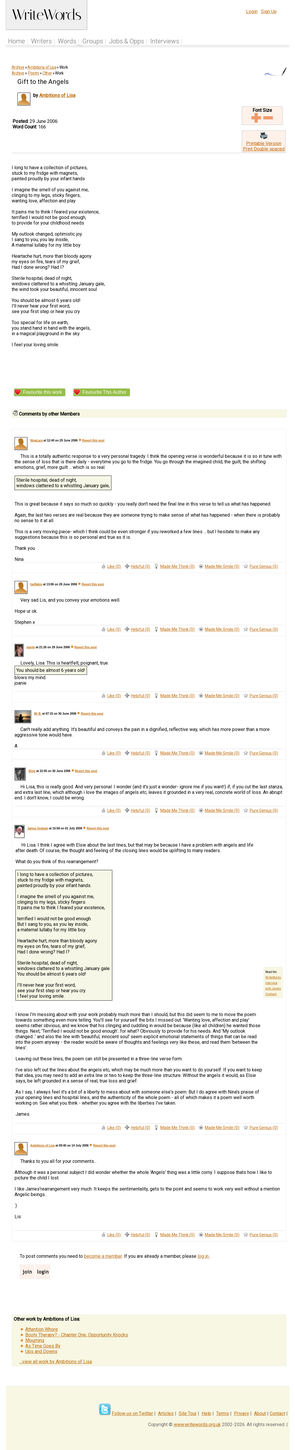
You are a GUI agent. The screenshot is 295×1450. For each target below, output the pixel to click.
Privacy (241, 1413)
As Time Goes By (43, 1346)
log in (204, 1256)
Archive (18, 67)
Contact (277, 1413)
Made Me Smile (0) (222, 566)
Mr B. (37, 713)
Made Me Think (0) (177, 566)
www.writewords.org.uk (197, 1424)
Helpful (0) (140, 566)
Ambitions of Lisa (41, 67)
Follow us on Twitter (132, 1413)
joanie (30, 647)
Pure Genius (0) (264, 566)
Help (206, 1413)
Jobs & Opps (126, 41)
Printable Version (263, 143)
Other (47, 73)
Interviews (164, 41)
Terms (222, 1413)
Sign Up (269, 11)
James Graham (37, 828)
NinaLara (36, 440)
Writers (41, 41)
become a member (103, 1256)
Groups (92, 41)
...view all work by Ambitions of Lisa (55, 1361)
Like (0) (114, 566)
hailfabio (36, 584)
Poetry (33, 73)
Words (67, 41)
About (260, 1413)
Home (16, 41)
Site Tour (188, 1413)
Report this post (93, 440)
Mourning (34, 1340)
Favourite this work (42, 392)
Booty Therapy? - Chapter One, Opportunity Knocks (76, 1335)
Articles (166, 1413)
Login (251, 11)
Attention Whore (41, 1329)
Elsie (32, 771)
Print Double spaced (264, 149)
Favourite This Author (104, 392)
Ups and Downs (41, 1351)
